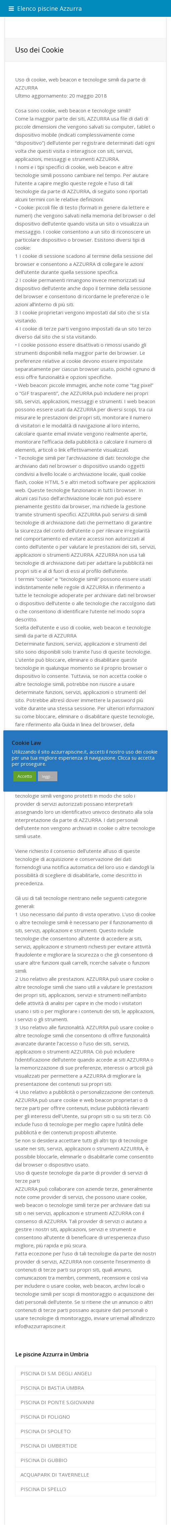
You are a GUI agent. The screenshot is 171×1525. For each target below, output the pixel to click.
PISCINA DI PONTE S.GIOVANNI (57, 1402)
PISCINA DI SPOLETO (45, 1431)
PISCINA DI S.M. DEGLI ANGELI (56, 1373)
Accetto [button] (24, 776)
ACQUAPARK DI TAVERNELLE (54, 1474)
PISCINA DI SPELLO (43, 1489)
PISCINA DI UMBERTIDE (48, 1445)
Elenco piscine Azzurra (45, 8)
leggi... (47, 776)
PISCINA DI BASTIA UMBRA (52, 1387)
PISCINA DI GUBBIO (43, 1460)
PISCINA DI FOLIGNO (45, 1416)
